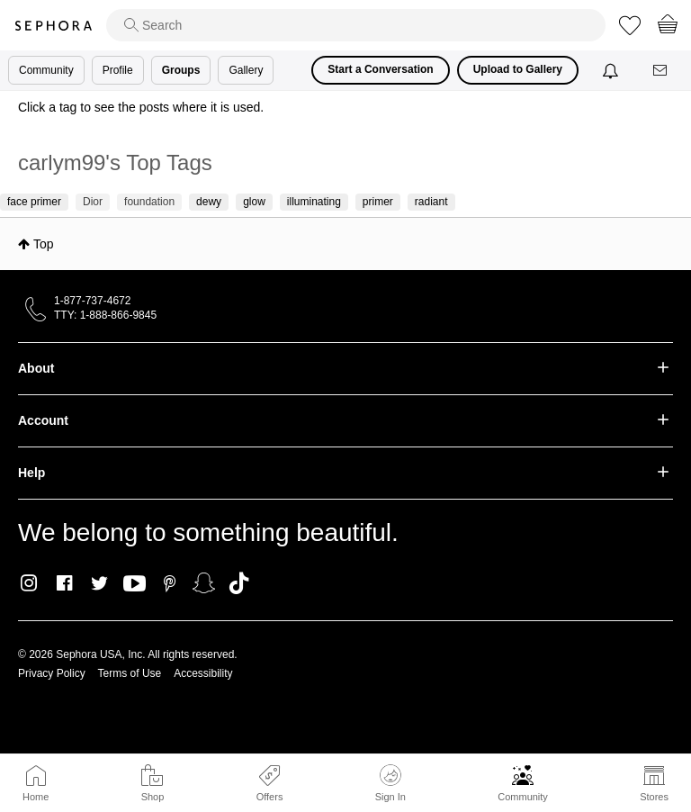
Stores (654, 796)
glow (254, 201)
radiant (431, 201)
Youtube (134, 584)
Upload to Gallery (517, 69)
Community (523, 796)
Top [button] (43, 244)
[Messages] (661, 70)
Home (35, 796)
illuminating (314, 201)
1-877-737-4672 (92, 300)
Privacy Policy (51, 673)
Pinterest (169, 583)
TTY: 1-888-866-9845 (105, 315)
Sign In (390, 783)
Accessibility (203, 673)
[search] (356, 25)
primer (378, 201)
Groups (181, 70)
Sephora (53, 26)
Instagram (29, 583)
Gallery (246, 70)
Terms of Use (130, 673)
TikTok (239, 583)
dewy (208, 201)
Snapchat (204, 583)
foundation (149, 201)
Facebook (64, 583)
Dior (93, 201)
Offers (269, 796)
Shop (153, 796)
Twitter (99, 583)
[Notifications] (612, 70)
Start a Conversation (380, 69)
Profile (118, 70)
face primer (34, 201)
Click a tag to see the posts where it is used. (141, 107)
